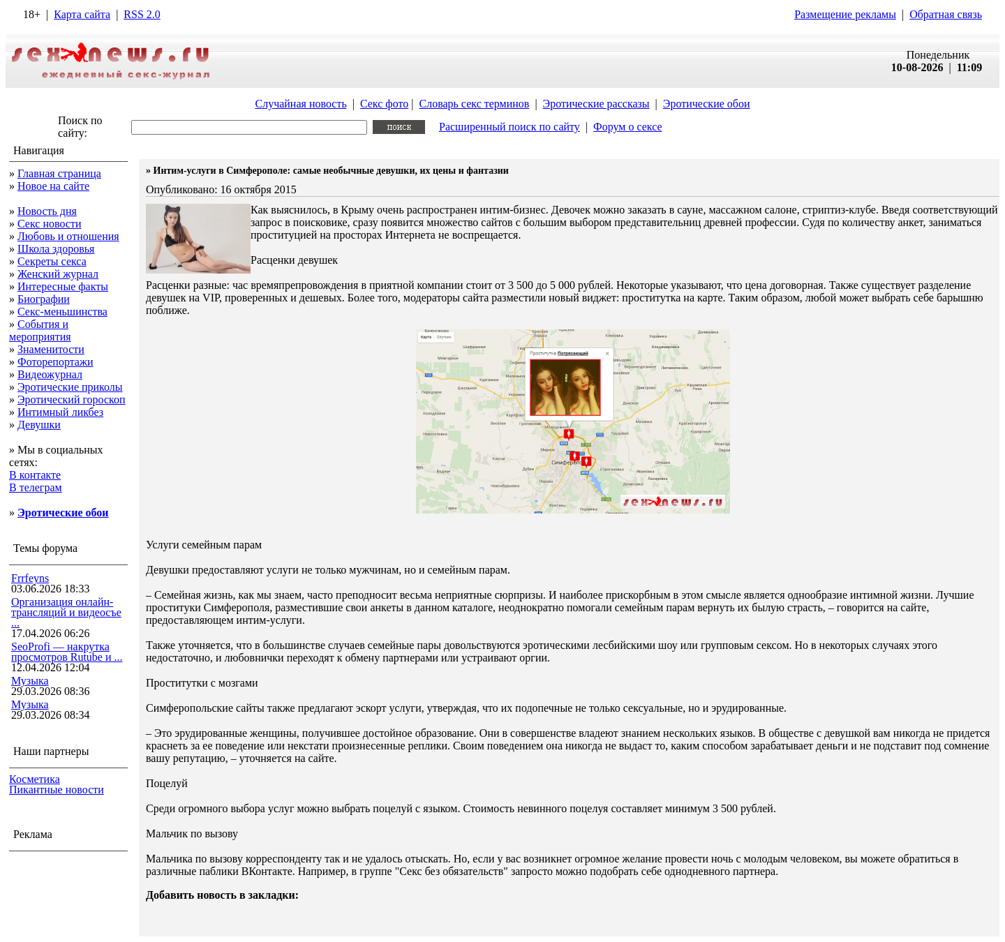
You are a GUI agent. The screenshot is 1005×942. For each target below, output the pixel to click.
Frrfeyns (30, 578)
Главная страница (59, 173)
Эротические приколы (70, 387)
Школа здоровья (55, 249)
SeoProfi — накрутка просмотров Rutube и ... (67, 652)
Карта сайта (82, 14)
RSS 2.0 (142, 14)
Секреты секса (52, 261)
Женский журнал (57, 274)
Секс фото (384, 104)
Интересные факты (62, 286)
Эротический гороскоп (71, 399)
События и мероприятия (40, 330)
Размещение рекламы (845, 14)
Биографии (43, 299)
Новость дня (47, 211)
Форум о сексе (627, 127)
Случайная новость (300, 104)
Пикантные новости (56, 789)
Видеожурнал (49, 374)
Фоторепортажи (55, 362)
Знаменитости (50, 349)
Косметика (34, 779)
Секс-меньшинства (62, 311)
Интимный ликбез (60, 412)
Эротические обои (706, 104)
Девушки (39, 425)
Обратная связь (945, 14)
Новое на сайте (53, 186)
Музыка (30, 681)
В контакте (35, 475)
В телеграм (35, 487)
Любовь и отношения (68, 236)
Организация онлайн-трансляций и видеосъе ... (66, 612)
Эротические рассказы (596, 104)
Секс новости (49, 224)
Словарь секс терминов (474, 104)
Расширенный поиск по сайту (509, 127)
